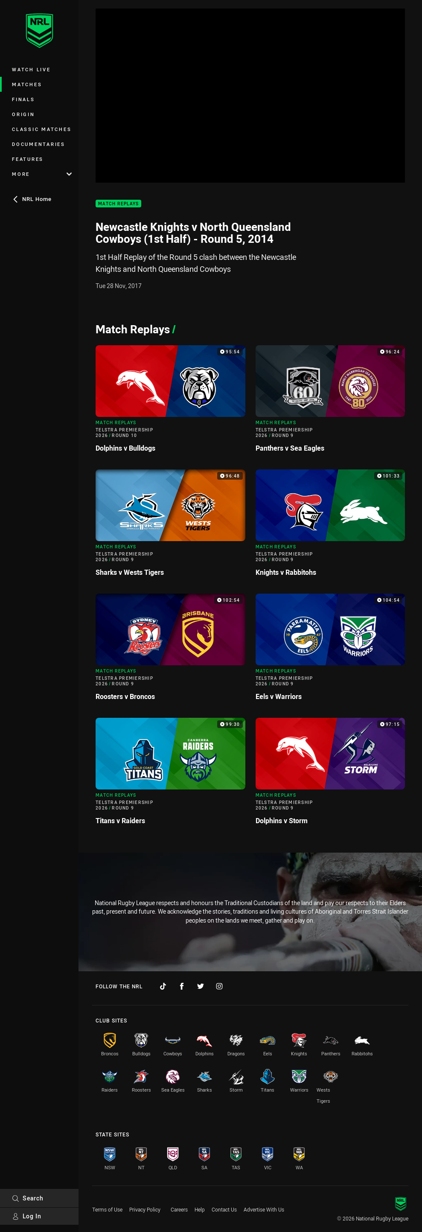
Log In (26, 1216)
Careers (179, 1209)
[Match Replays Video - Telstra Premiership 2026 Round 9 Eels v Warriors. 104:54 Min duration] (330, 651)
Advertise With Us (264, 1209)
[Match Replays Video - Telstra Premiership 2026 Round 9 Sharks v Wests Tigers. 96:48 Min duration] (170, 526)
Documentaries (38, 144)
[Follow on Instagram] (219, 986)
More (42, 174)
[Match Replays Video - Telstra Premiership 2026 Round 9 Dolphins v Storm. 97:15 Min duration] (330, 775)
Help (200, 1209)
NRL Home (32, 199)
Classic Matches (41, 129)
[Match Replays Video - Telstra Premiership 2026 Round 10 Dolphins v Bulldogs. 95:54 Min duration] (170, 402)
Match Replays (118, 204)
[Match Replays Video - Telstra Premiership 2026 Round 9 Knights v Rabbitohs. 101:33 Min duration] (330, 526)
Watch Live (31, 69)
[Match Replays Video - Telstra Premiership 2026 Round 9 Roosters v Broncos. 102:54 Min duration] (170, 651)
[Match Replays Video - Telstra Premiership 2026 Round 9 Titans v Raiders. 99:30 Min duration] (170, 775)
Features (28, 159)
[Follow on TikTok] (163, 986)
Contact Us (224, 1209)
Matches (27, 84)
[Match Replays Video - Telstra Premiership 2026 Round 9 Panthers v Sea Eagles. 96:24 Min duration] (330, 402)
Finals (23, 99)
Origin (23, 114)
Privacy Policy (144, 1209)
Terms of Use (107, 1209)
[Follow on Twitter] (200, 986)
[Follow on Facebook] (181, 986)
